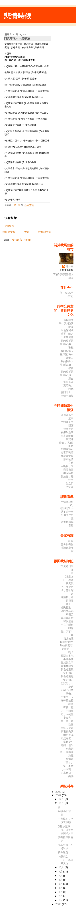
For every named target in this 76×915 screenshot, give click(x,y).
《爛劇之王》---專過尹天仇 (67, 580)
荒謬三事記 (67, 655)
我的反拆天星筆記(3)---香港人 (66, 354)
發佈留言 (9, 226)
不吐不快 (68, 659)
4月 (61, 887)
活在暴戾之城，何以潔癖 (67, 590)
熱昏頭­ (69, 486)
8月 (61, 871)
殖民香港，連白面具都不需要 (67, 611)
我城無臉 (68, 638)
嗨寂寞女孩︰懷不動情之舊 (67, 459)
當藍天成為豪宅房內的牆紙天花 (67, 731)
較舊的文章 (44, 232)
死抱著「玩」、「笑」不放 (67, 762)
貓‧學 (70, 540)
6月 (61, 879)
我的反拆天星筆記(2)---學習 (66, 365)
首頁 (26, 232)
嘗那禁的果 (67, 666)
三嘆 (70, 635)
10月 (62, 867)
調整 (70, 703)
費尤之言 (68, 428)
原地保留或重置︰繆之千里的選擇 (67, 334)
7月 (61, 875)
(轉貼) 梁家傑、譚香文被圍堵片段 (65, 830)
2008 (58, 791)
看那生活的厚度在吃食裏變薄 (67, 436)
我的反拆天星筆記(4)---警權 (66, 344)
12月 (62, 799)
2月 (61, 896)
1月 (61, 900)
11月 (62, 803)
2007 (58, 795)
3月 (61, 892)
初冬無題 (63, 852)
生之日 (69, 483)
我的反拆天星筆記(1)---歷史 (66, 375)
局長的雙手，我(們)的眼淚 (66, 323)
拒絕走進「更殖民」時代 (67, 385)
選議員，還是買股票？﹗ (67, 601)
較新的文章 (9, 232)
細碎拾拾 (68, 473)
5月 (61, 883)
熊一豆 (69, 266)
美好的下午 (67, 631)
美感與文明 (67, 662)
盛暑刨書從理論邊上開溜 (67, 548)
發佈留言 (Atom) (21, 239)
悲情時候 (17, 16)
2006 (58, 904)
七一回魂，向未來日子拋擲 (67, 773)
